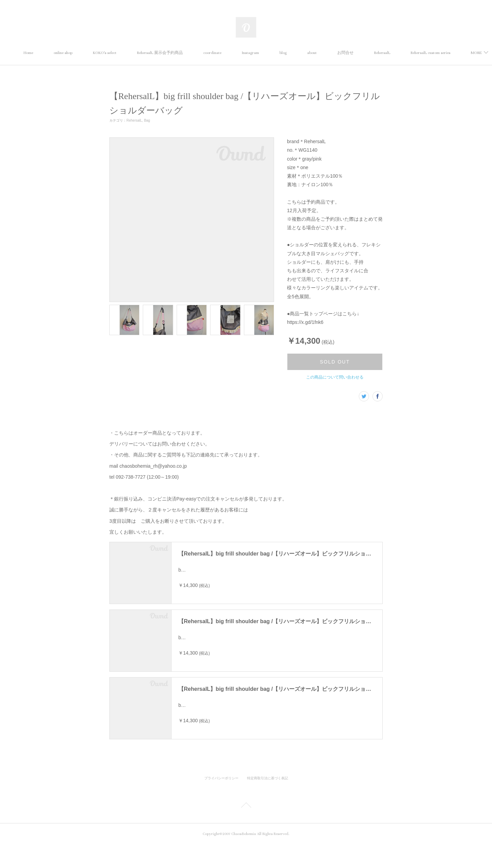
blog (303, 53)
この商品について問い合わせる (335, 377)
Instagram (270, 53)
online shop (83, 53)
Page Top (246, 810)
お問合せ (366, 53)
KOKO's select (125, 53)
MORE (436, 53)
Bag (147, 120)
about (332, 53)
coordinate (233, 53)
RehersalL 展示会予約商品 (180, 53)
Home (49, 53)
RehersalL (403, 53)
